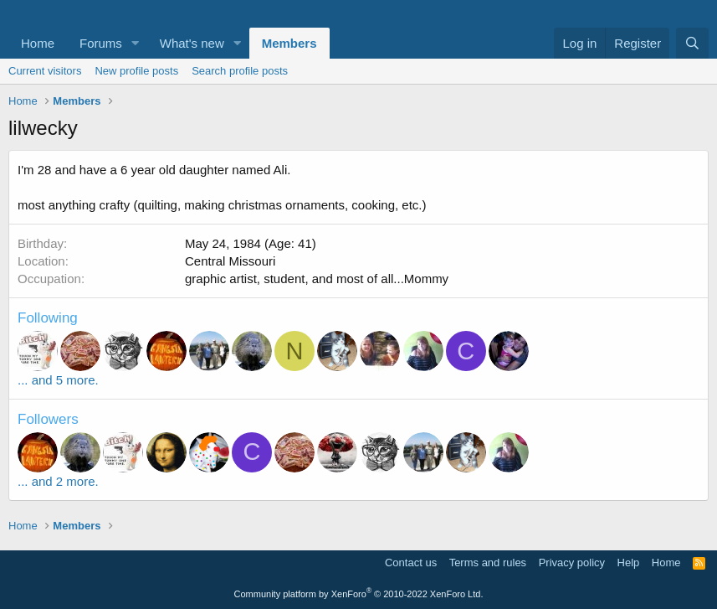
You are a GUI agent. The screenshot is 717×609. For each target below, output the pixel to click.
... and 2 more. (58, 481)
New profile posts (136, 71)
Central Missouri (230, 261)
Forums (100, 43)
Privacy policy (572, 562)
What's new (192, 43)
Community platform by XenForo (359, 594)
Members (289, 43)
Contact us (411, 562)
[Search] (692, 43)
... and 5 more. (58, 380)
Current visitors (44, 71)
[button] (135, 43)
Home (37, 43)
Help (628, 562)
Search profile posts (240, 71)
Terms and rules (487, 562)
